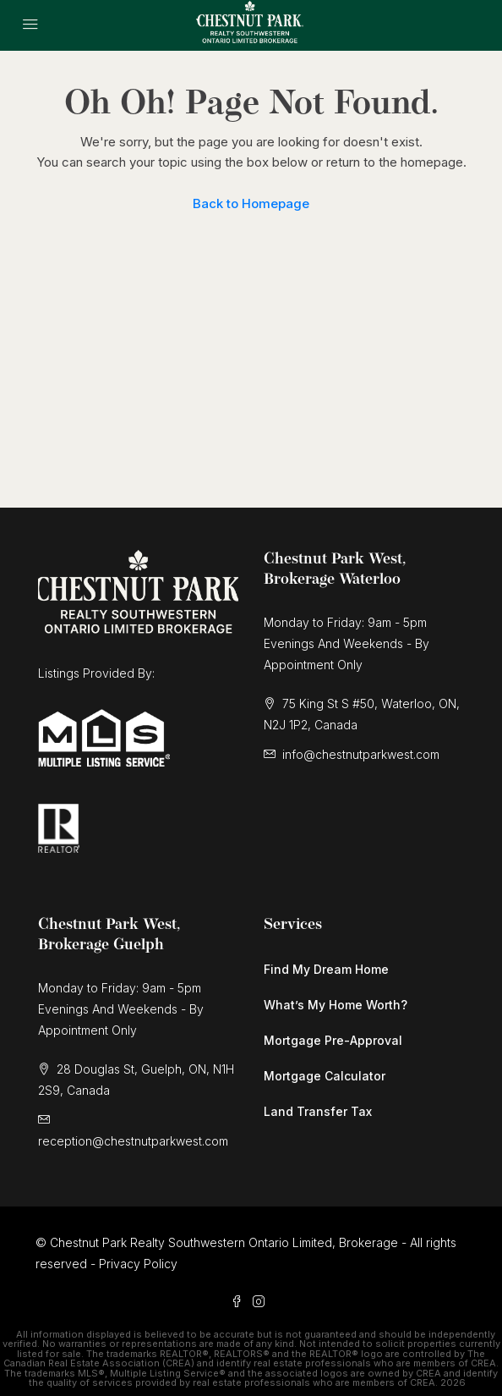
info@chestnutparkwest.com (360, 754)
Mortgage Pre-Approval (333, 1040)
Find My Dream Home (326, 969)
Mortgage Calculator (324, 1076)
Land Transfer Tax (318, 1111)
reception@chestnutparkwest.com (133, 1141)
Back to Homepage (251, 203)
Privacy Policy (138, 1263)
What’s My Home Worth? (335, 1005)
